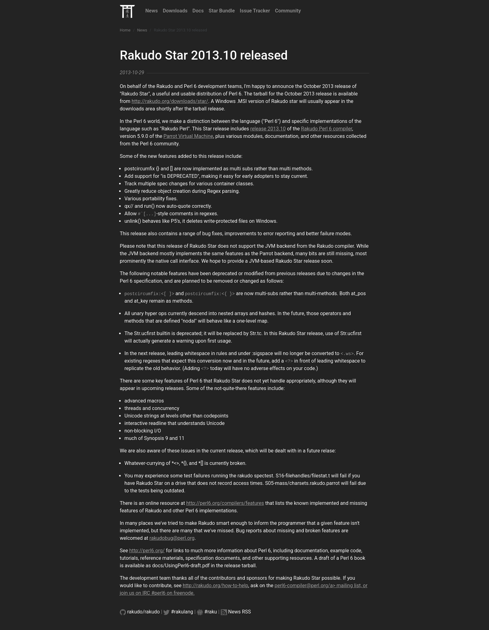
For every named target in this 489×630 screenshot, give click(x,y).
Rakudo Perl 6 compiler (326, 129)
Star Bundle (222, 11)
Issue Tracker (255, 11)
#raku (210, 612)
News (151, 11)
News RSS (239, 612)
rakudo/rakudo (143, 612)
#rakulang (182, 612)
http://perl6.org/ (147, 551)
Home (125, 30)
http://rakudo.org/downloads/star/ (170, 101)
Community (288, 11)
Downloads (175, 11)
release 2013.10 (268, 129)
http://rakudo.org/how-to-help (215, 585)
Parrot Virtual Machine (188, 136)
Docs (198, 11)
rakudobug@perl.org (171, 538)
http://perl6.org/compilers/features (225, 503)
